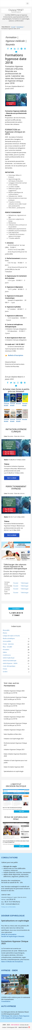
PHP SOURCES (15, 1025)
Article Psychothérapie (9, 660)
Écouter (15, 583)
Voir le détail (11, 478)
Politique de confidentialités (8, 907)
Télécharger (25, 583)
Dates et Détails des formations (12, 961)
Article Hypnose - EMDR (10, 663)
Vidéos (5, 652)
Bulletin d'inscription (15, 355)
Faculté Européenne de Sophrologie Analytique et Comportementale (16, 841)
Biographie (6, 630)
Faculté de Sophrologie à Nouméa (12, 936)
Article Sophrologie (8, 658)
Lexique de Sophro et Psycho (11, 635)
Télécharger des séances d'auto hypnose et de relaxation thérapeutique (15, 1017)
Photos (5, 633)
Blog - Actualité (7, 647)
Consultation (5, 1001)
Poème (5, 669)
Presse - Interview (8, 644)
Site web (21, 811)
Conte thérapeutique (9, 666)
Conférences (7, 655)
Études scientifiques (9, 638)
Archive (5, 671)
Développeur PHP (12, 1027)
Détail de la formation (8, 934)
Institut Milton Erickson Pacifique (12, 807)
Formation (6, 649)
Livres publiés (7, 641)
